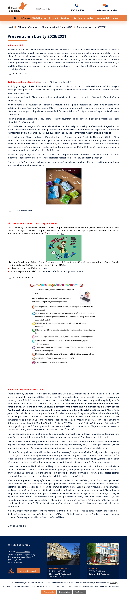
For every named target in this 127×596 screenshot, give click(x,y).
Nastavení (79, 592)
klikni (44, 268)
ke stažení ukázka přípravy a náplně (65, 271)
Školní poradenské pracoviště (57, 27)
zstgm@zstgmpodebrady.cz (25, 554)
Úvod (10, 18)
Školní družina (79, 18)
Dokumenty (54, 18)
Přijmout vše (49, 592)
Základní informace (22, 18)
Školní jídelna (66, 18)
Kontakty (115, 18)
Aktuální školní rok (39, 18)
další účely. (113, 583)
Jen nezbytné (64, 592)
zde (62, 233)
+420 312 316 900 (23, 551)
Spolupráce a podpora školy (98, 18)
